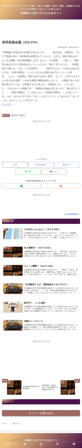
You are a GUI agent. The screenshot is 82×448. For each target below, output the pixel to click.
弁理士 (6, 115)
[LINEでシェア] (28, 171)
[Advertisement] (41, 31)
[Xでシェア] (15, 165)
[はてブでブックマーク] (67, 165)
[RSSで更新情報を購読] (60, 185)
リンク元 (6, 104)
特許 (22, 115)
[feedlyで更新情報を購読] (21, 185)
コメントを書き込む (41, 413)
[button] (54, 171)
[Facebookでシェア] (41, 165)
